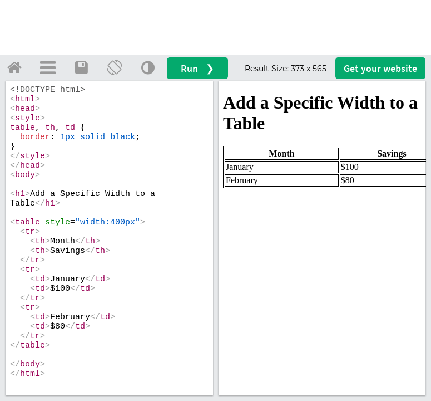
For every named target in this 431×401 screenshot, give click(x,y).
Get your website (380, 68)
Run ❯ (197, 68)
